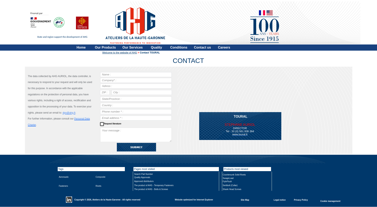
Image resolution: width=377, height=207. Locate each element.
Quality (156, 47)
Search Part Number (143, 174)
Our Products (105, 47)
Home (81, 47)
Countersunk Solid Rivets (234, 175)
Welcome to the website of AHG (119, 52)
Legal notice (280, 200)
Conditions (178, 47)
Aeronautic (64, 177)
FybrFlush (227, 181)
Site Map (245, 200)
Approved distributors (144, 181)
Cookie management (330, 201)
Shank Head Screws (232, 189)
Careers (224, 47)
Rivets (98, 186)
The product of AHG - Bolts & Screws (151, 189)
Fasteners (63, 186)
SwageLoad (228, 178)
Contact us (202, 47)
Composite (101, 177)
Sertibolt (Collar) (230, 185)
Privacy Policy (301, 200)
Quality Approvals (142, 177)
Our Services (132, 47)
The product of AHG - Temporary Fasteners (154, 185)
